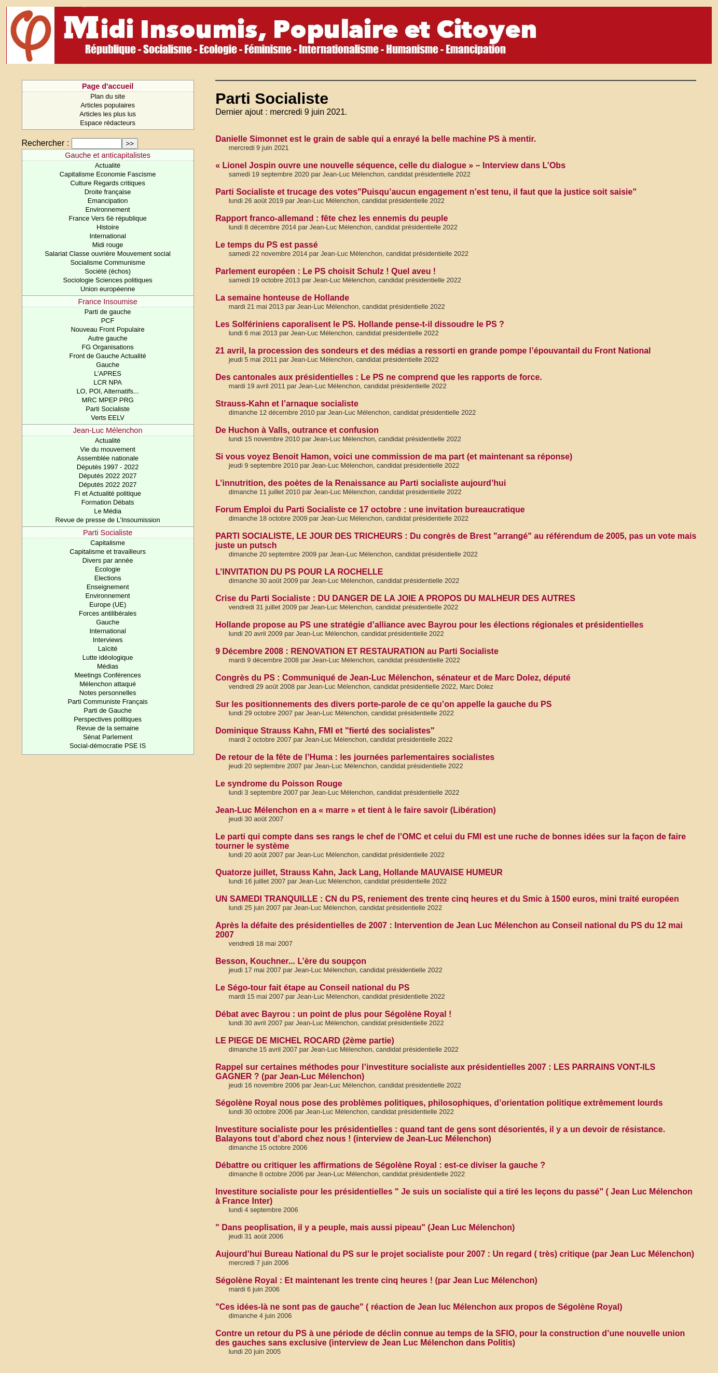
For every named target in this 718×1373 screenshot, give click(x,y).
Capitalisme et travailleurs (108, 551)
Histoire (107, 227)
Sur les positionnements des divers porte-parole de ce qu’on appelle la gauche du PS (383, 704)
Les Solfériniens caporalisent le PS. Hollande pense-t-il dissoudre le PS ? (359, 324)
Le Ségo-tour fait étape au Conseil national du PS (312, 987)
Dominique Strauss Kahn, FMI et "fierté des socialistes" (324, 730)
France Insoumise (107, 301)
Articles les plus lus (107, 114)
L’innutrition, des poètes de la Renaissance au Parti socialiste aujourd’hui (360, 483)
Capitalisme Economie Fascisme (108, 174)
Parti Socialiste (108, 409)
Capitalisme (107, 543)
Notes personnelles (107, 693)
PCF (108, 320)
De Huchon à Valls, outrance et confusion (297, 430)
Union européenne (107, 289)
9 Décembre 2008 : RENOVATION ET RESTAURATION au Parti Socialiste (357, 651)
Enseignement (108, 587)
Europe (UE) (107, 604)
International (107, 236)
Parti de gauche (108, 312)
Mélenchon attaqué (107, 684)
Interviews (108, 640)
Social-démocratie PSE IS (108, 746)
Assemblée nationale (108, 458)
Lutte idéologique (107, 657)
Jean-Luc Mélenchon (108, 430)
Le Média (107, 511)
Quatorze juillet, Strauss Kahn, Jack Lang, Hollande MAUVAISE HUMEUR (359, 872)
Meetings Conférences (108, 675)
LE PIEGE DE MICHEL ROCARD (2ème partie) (304, 1040)
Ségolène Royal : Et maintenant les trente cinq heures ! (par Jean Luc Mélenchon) (376, 1280)
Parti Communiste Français (107, 701)
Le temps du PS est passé (266, 244)
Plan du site (107, 96)
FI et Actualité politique (107, 493)
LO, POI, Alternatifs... (107, 391)
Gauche (107, 365)
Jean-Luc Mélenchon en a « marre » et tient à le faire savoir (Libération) (355, 810)
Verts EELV (108, 418)
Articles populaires (107, 105)
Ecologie (107, 569)
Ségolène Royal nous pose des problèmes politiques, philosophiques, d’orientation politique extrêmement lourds (438, 1102)
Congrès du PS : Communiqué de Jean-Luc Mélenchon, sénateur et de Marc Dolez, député (393, 677)
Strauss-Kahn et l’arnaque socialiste (286, 403)
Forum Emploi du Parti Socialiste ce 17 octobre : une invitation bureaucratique (370, 509)
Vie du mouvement (107, 449)
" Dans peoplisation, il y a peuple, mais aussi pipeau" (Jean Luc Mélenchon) (365, 1227)
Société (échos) (108, 271)
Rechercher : (46, 143)
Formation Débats (107, 502)
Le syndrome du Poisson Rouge (278, 783)
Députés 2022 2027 (108, 476)
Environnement (108, 209)
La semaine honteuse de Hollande (282, 297)
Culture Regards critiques (107, 183)
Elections (107, 578)
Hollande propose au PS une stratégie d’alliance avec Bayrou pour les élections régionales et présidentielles (429, 624)
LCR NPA (107, 382)
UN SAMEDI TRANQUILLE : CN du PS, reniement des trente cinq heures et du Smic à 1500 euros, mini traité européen (447, 898)
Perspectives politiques (108, 719)
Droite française (108, 192)
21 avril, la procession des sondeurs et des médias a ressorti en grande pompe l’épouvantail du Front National (433, 350)
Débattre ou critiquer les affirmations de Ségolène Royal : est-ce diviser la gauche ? (380, 1165)
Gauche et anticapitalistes (107, 155)
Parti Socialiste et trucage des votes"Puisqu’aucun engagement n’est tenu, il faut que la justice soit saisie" (426, 191)
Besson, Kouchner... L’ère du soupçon (290, 961)
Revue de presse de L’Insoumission (108, 520)
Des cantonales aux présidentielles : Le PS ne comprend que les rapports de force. (378, 377)
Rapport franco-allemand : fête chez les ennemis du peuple (331, 218)
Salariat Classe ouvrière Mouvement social (108, 253)
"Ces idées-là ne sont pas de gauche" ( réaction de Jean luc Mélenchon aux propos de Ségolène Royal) (418, 1306)
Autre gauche (108, 338)
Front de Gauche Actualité (108, 356)
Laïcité (108, 648)
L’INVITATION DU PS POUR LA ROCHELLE (299, 571)
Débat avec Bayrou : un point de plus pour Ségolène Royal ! (333, 1014)
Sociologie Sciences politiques (108, 280)
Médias (107, 666)
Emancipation (108, 201)
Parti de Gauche (107, 710)
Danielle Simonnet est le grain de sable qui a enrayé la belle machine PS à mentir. (375, 138)
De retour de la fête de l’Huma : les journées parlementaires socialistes (354, 757)
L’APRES (107, 373)
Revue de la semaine (107, 728)
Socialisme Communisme (107, 262)
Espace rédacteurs (107, 123)
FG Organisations (107, 347)
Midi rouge (107, 245)
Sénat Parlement (107, 737)
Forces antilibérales (107, 613)
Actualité (107, 165)
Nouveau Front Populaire (107, 329)
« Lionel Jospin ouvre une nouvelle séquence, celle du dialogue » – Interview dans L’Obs (390, 165)
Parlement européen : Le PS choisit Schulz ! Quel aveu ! (325, 271)
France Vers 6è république (108, 218)
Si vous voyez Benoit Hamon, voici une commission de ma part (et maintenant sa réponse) (393, 456)
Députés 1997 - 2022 (108, 467)
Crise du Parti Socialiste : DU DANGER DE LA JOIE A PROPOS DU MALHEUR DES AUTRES (395, 598)
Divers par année (107, 560)
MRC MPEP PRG (108, 400)
